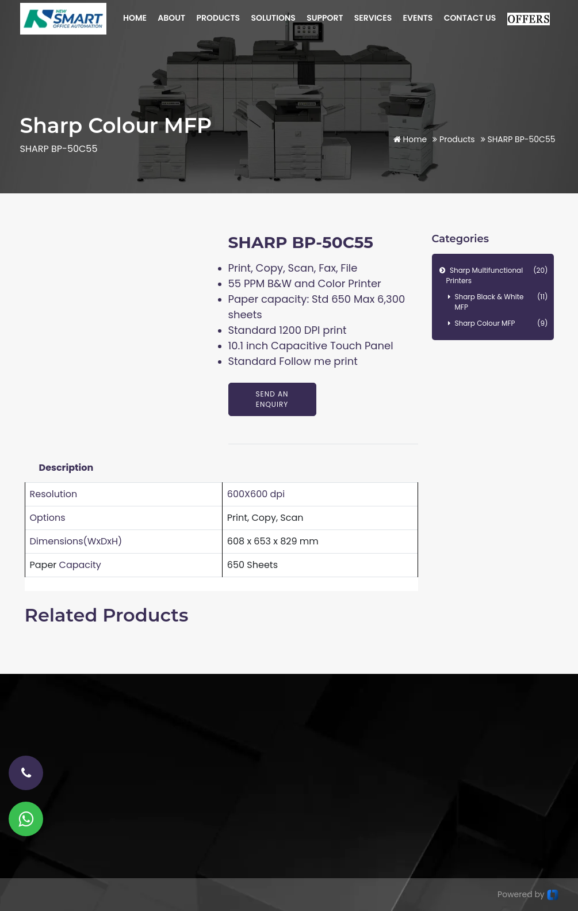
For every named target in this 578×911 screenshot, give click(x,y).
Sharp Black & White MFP (501, 302)
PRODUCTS (218, 18)
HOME (135, 18)
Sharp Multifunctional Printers (497, 275)
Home (410, 139)
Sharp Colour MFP (501, 323)
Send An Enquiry (272, 399)
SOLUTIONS (273, 18)
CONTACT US (470, 18)
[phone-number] (26, 773)
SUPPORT (325, 18)
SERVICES (373, 18)
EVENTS (418, 18)
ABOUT (171, 18)
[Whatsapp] (26, 819)
